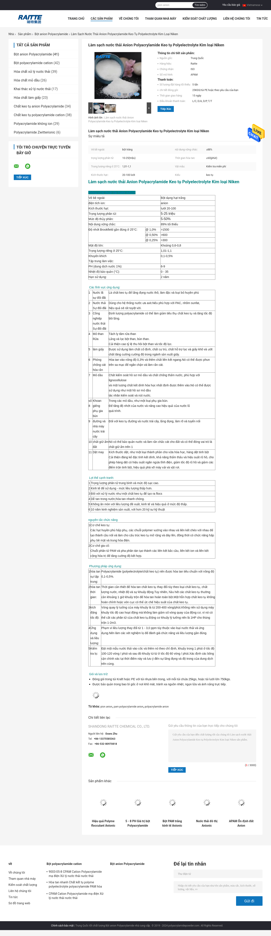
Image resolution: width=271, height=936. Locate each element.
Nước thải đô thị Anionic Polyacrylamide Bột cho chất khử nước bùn (206, 823)
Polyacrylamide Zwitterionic (34, 132)
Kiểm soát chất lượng (200, 18)
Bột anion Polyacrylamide (51, 34)
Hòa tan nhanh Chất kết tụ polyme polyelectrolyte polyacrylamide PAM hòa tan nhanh (75, 885)
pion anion (106, 706)
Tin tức (262, 18)
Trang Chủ (76, 18)
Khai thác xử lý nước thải (32, 89)
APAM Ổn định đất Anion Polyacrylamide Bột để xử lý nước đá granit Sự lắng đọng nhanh (241, 823)
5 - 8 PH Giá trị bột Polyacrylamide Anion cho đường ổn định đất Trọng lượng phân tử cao (137, 823)
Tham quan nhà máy (160, 18)
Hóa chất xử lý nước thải (32, 72)
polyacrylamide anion (157, 706)
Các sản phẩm (101, 18)
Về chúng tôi (129, 18)
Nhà (11, 34)
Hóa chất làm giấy (27, 98)
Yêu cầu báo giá (231, 4)
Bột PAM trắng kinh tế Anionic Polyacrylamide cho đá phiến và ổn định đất (172, 823)
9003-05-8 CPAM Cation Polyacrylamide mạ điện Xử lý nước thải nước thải (75, 874)
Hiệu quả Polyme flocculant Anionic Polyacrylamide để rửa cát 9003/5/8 (103, 823)
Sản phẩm (24, 34)
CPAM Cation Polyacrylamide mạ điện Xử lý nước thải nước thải (76, 896)
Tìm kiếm (200, 5)
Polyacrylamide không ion (33, 124)
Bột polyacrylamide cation (33, 63)
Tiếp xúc (165, 108)
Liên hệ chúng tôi (236, 18)
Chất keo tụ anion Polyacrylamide (39, 106)
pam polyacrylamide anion (128, 706)
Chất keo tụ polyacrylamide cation (39, 115)
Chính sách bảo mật (62, 925)
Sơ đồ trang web (19, 903)
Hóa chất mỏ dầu (27, 80)
